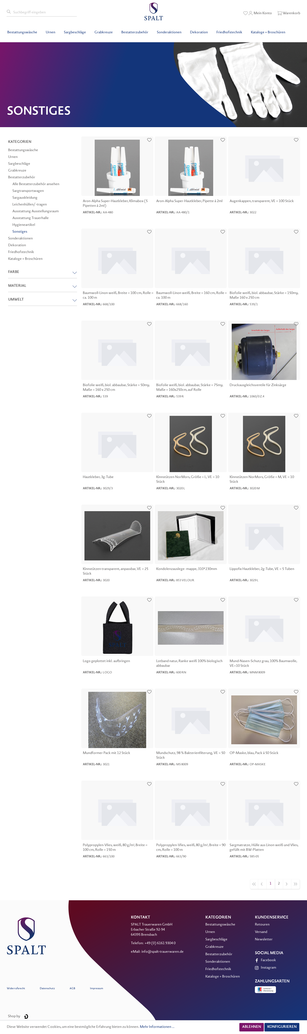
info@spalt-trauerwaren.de (162, 952)
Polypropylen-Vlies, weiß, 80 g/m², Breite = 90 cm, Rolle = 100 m (191, 847)
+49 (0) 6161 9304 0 (160, 943)
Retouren (262, 925)
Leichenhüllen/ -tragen (29, 205)
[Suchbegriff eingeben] (44, 12)
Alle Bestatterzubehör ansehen (35, 184)
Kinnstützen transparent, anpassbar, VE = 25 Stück (115, 571)
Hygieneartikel (23, 225)
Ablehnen (251, 1027)
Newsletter (264, 940)
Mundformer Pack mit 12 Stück (106, 753)
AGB (72, 988)
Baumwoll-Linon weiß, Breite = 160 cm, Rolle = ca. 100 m (191, 295)
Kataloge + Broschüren (25, 259)
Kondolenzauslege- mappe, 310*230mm (186, 569)
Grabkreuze (17, 171)
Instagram (268, 968)
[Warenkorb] (288, 13)
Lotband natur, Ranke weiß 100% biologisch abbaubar (189, 663)
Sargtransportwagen (28, 191)
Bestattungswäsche (23, 150)
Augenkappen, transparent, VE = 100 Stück (262, 201)
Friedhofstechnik (21, 252)
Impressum (96, 988)
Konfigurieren (282, 1027)
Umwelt (42, 300)
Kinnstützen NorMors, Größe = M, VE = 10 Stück (262, 479)
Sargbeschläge (19, 164)
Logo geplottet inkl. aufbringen (106, 661)
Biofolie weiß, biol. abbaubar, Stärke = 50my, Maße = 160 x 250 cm (116, 387)
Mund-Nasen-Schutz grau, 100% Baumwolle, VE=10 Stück (263, 663)
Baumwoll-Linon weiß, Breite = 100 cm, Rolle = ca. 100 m (118, 295)
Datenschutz (47, 988)
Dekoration (17, 245)
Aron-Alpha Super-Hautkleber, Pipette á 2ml (189, 201)
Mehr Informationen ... (157, 1027)
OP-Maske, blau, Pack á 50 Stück (254, 753)
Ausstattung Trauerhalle (30, 218)
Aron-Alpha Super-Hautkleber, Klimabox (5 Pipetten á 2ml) (115, 203)
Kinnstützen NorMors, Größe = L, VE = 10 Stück (187, 479)
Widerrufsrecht (16, 988)
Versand (261, 932)
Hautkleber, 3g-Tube (98, 477)
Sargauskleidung (24, 198)
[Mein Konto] (260, 13)
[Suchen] (9, 12)
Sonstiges (19, 232)
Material (42, 286)
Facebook (268, 960)
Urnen (13, 157)
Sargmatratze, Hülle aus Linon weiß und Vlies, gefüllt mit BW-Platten (264, 847)
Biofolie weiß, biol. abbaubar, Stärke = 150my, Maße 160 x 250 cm (264, 295)
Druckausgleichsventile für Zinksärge (258, 385)
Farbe (42, 272)
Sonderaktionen (20, 239)
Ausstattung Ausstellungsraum (35, 212)
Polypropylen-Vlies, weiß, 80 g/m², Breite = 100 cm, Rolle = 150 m (115, 847)
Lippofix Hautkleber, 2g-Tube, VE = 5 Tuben (262, 569)
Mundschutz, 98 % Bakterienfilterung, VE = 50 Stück (190, 755)
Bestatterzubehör (21, 178)
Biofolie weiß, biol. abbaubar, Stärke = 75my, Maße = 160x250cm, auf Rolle (189, 387)
